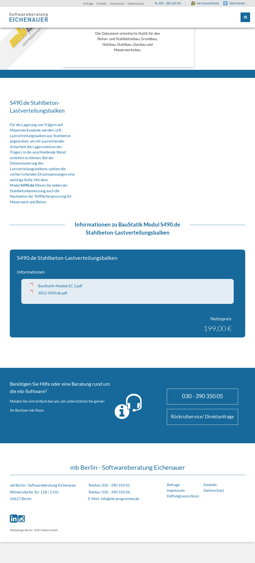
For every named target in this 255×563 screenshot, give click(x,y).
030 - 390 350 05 (202, 396)
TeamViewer (237, 3)
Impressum (176, 490)
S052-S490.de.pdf (52, 293)
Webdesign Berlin (21, 530)
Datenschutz (214, 490)
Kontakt (210, 484)
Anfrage (173, 484)
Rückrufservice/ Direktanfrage (202, 416)
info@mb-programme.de (120, 498)
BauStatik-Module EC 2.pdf (60, 286)
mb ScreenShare (208, 3)
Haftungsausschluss (183, 496)
